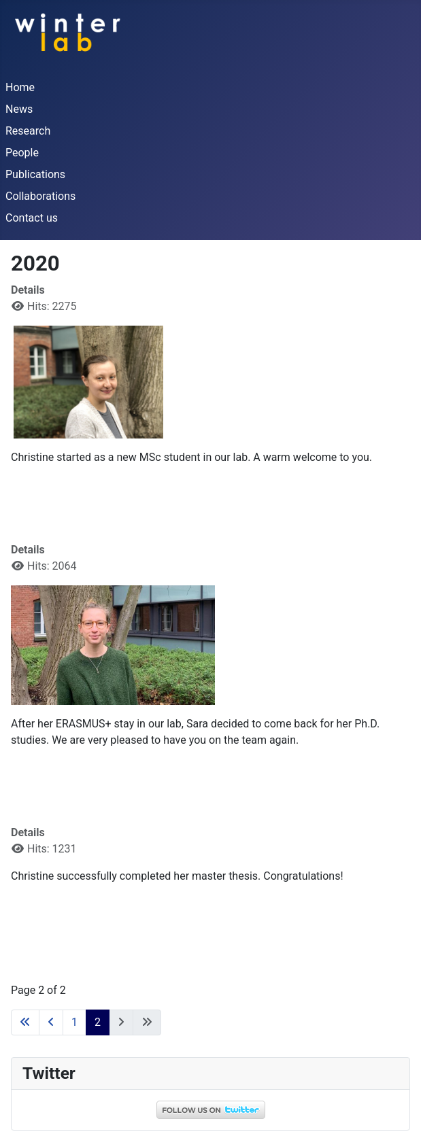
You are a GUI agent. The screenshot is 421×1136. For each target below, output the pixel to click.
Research (27, 130)
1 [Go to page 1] (74, 1022)
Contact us (31, 217)
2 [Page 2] (98, 1022)
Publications (35, 174)
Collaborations (40, 196)
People (22, 152)
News (19, 109)
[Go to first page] (25, 1022)
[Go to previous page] (51, 1022)
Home (20, 87)
